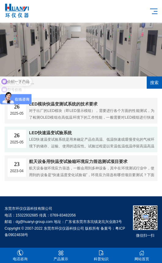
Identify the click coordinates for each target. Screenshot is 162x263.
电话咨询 (20, 255)
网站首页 (142, 255)
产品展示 (61, 255)
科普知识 (101, 255)
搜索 (154, 82)
